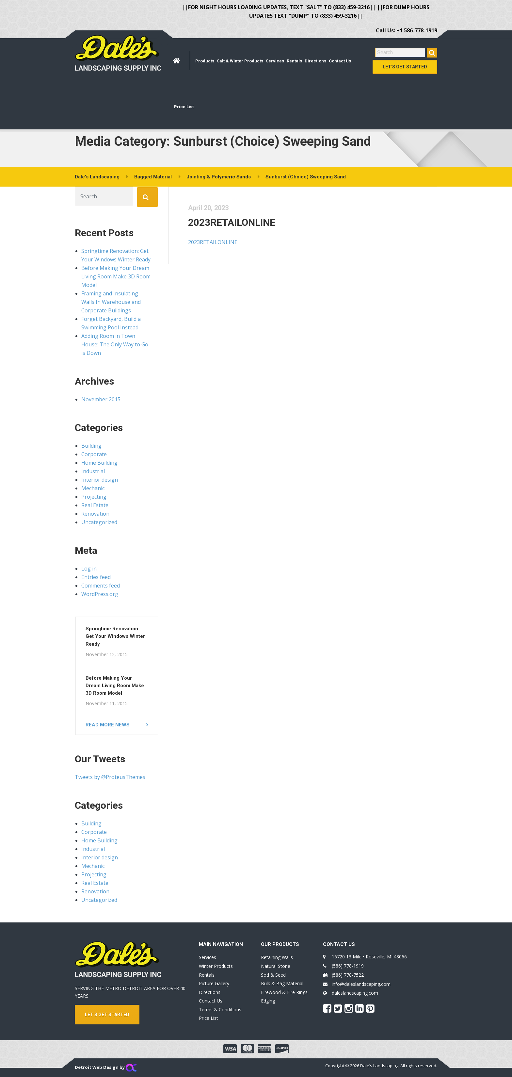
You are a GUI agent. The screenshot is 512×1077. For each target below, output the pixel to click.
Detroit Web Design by (105, 1067)
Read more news (108, 725)
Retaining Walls (277, 957)
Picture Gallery (214, 983)
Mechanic (92, 488)
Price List (184, 106)
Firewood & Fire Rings (284, 992)
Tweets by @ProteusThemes (110, 777)
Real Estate (94, 505)
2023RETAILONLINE (232, 222)
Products (204, 60)
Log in (89, 568)
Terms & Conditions (220, 1009)
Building (91, 445)
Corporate (94, 454)
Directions (315, 60)
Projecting (93, 496)
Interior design (99, 479)
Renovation (95, 513)
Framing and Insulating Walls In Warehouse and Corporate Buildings (111, 302)
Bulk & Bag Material (282, 983)
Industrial (93, 471)
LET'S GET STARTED (107, 1014)
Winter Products (216, 966)
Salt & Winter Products (240, 60)
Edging (268, 1001)
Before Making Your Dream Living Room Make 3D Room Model (116, 276)
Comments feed (100, 585)
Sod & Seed (273, 975)
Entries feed (96, 577)
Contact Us (340, 60)
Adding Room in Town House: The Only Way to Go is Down (114, 344)
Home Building (99, 462)
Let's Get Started (405, 66)
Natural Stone (275, 966)
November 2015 (100, 399)
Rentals (294, 60)
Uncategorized (99, 522)
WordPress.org (99, 594)
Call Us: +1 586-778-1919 (406, 30)
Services (275, 60)
